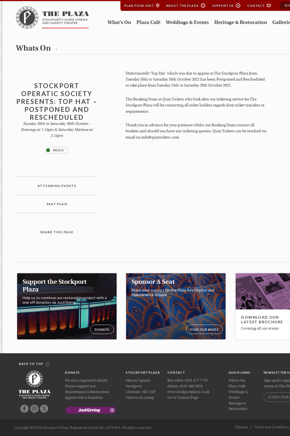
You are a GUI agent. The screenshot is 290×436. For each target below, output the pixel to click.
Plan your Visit (139, 5)
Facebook (24, 409)
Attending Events (57, 186)
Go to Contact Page (182, 398)
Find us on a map (140, 398)
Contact (256, 5)
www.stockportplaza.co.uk (188, 392)
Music (55, 150)
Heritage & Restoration (240, 22)
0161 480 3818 (191, 386)
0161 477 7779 (196, 380)
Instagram (34, 409)
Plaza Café (148, 22)
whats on (33, 49)
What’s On (119, 22)
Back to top (34, 364)
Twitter (44, 409)
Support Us (223, 5)
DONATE (102, 329)
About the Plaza (182, 5)
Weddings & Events (187, 22)
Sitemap (241, 427)
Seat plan (56, 204)
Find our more (204, 329)
